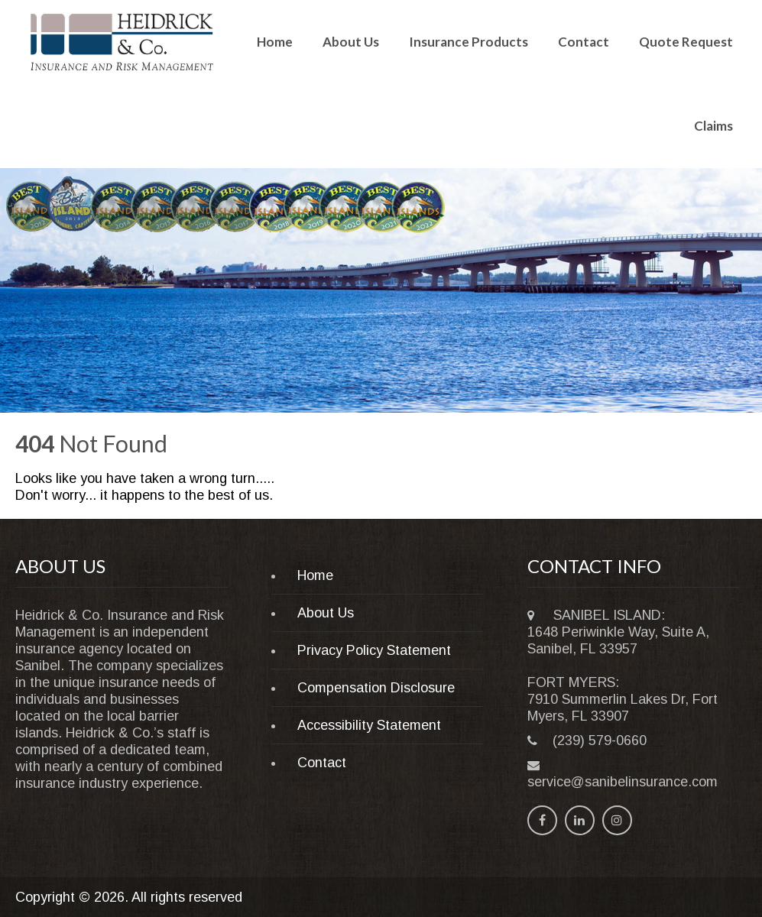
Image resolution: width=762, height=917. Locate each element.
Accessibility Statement (369, 725)
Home (275, 42)
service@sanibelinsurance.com (622, 781)
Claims (713, 126)
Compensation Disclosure (376, 687)
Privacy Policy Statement (374, 650)
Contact (583, 42)
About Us (351, 42)
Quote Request (686, 42)
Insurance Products (468, 42)
